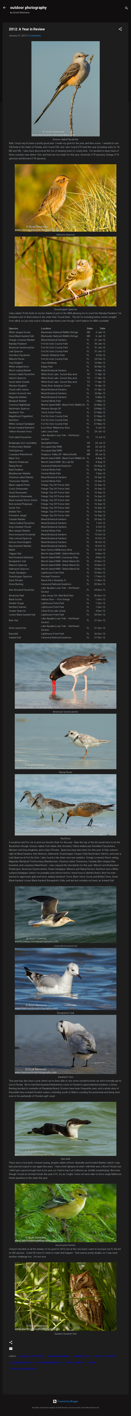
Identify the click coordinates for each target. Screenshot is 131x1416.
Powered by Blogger (65, 1401)
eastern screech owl (104, 1356)
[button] (120, 29)
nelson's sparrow (75, 1362)
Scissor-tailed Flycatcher (23, 1368)
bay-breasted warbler (58, 1356)
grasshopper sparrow (21, 1362)
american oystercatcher (30, 1356)
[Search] (126, 9)
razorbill (92, 1362)
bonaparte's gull (82, 1356)
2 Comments (34, 35)
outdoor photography (28, 7)
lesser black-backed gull (49, 1362)
